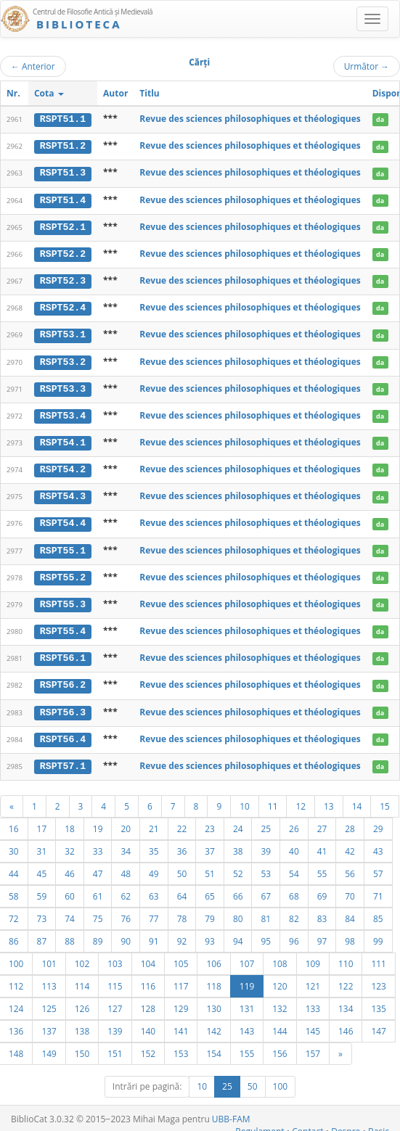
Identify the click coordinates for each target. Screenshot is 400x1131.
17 (42, 822)
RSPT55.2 (63, 572)
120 (279, 979)
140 (148, 1024)
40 (294, 844)
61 (98, 889)
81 (266, 912)
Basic (378, 1125)
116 (148, 979)
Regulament (259, 1125)
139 (114, 1024)
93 (210, 934)
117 (181, 979)
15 (385, 799)
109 (313, 957)
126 (82, 1002)
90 (126, 934)
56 (350, 867)
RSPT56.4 (63, 732)
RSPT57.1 (63, 759)
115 (114, 979)
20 (126, 822)
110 (345, 957)
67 (266, 889)
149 (48, 1047)
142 (213, 1024)
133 (313, 1002)
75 (98, 912)
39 (266, 844)
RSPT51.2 (63, 145)
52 (238, 867)
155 (247, 1047)
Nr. (13, 93)
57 (378, 867)
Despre (345, 1125)
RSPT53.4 (63, 412)
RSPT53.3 (63, 385)
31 (42, 844)
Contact (307, 1125)
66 (238, 889)
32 (70, 844)
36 (182, 844)
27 (322, 822)
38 (238, 844)
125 (48, 1002)
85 (378, 912)
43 (378, 844)
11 (273, 799)
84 (350, 912)
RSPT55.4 (63, 626)
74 (70, 912)
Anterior (33, 66)
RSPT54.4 (63, 519)
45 (42, 867)
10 (245, 799)
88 (70, 934)
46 (70, 867)
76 (126, 912)
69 (322, 889)
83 (322, 912)
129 (181, 1002)
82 (294, 912)
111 (378, 957)
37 (210, 844)
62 (126, 889)
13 (329, 799)
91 (154, 934)
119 (247, 979)
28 (350, 822)
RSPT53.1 (63, 332)
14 (357, 799)
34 (126, 844)
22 (182, 822)
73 (42, 912)
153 (181, 1047)
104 (148, 957)
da (380, 119)
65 (210, 889)
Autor (115, 93)
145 (313, 1024)
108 (279, 957)
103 (114, 957)
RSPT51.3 (63, 172)
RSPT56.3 (63, 705)
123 (378, 979)
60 (70, 889)
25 (266, 822)
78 (182, 912)
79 (210, 912)
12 (300, 799)
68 (294, 889)
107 (247, 957)
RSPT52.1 (63, 225)
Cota (49, 93)
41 (322, 844)
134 (345, 1002)
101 (48, 957)
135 (378, 1002)
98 (350, 934)
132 (279, 1002)
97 (322, 934)
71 (378, 889)
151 (114, 1047)
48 (126, 867)
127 (114, 1002)
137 (48, 1024)
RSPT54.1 (63, 439)
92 (182, 934)
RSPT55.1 (63, 546)
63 (154, 889)
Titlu (149, 93)
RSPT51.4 (63, 198)
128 (148, 1002)
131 (247, 1002)
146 (345, 1024)
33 (98, 844)
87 (42, 934)
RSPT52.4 (63, 306)
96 (294, 934)
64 (182, 889)
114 (82, 979)
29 (378, 822)
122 (345, 979)
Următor (366, 66)
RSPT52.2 (63, 252)
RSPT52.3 (63, 279)
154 (213, 1047)
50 (182, 867)
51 (210, 867)
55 (322, 867)
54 (294, 867)
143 (247, 1024)
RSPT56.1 (63, 652)
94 (238, 934)
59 (42, 889)
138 (82, 1024)
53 (266, 867)
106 (213, 957)
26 (294, 822)
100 (280, 1080)
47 (98, 867)
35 (154, 844)
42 (350, 844)
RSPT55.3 (63, 599)
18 (70, 822)
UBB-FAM (231, 1112)
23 (210, 822)
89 (98, 934)
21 (154, 822)
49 (154, 867)
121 (313, 979)
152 (148, 1047)
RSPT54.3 (63, 492)
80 (238, 912)
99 (378, 934)
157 (313, 1047)
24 (238, 822)
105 (181, 957)
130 (213, 1002)
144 (279, 1024)
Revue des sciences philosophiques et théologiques (249, 118)
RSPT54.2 (63, 465)
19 (98, 822)
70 (350, 889)
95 (266, 934)
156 (279, 1047)
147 (378, 1024)
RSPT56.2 (63, 679)
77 (154, 912)
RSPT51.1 (63, 119)
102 (82, 957)
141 (181, 1024)
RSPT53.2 (63, 359)
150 (82, 1047)
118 (213, 979)
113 (48, 979)
